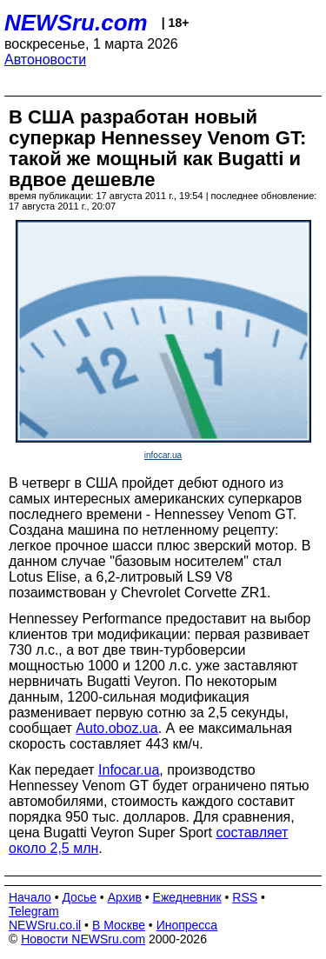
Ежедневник (187, 897)
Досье (79, 897)
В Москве (118, 925)
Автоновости (45, 59)
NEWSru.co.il (45, 925)
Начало (30, 897)
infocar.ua (163, 455)
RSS (244, 897)
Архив (125, 897)
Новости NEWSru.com (83, 939)
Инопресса (187, 925)
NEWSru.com (76, 23)
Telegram (34, 911)
